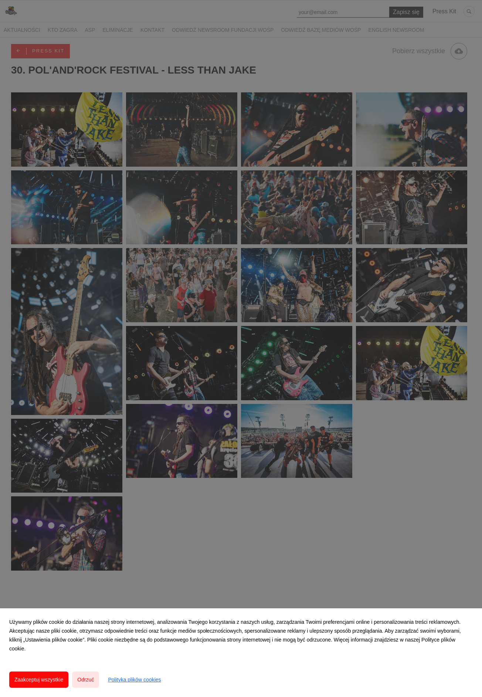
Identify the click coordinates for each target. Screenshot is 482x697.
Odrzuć (85, 680)
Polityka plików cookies (134, 680)
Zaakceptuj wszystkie (38, 680)
